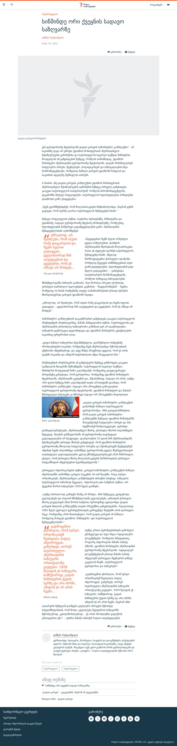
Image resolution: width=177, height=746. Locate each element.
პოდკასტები (156, 5)
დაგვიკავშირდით (12, 735)
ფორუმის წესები (11, 729)
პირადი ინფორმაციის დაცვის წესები (22, 723)
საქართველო (50, 14)
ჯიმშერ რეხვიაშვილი (53, 37)
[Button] (114, 52)
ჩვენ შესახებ (9, 718)
